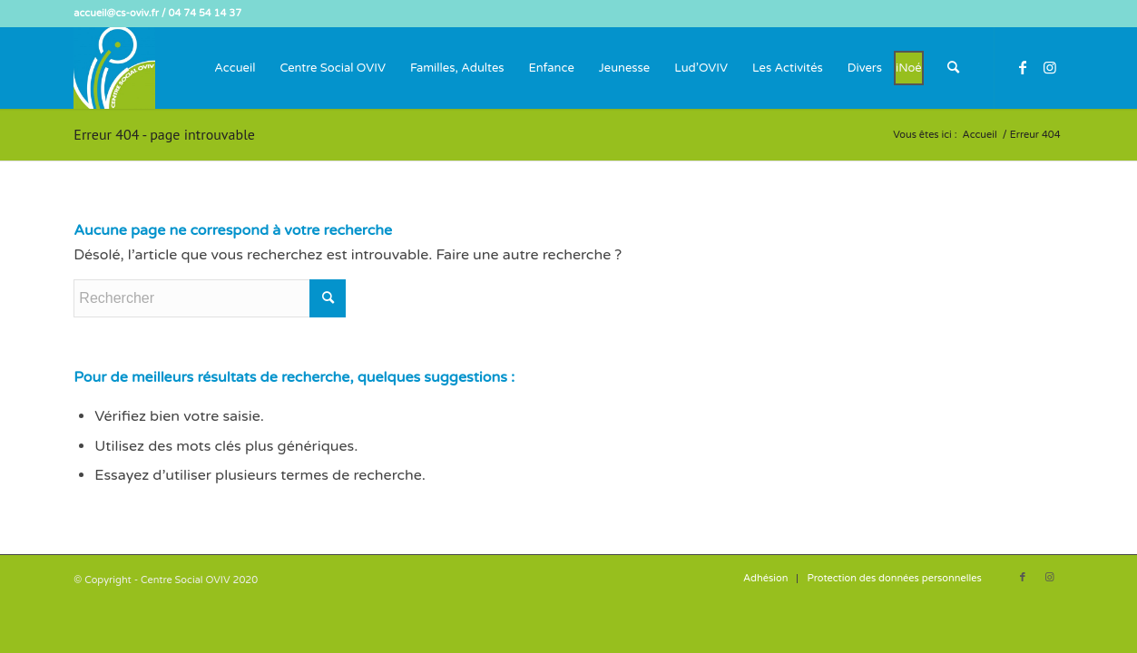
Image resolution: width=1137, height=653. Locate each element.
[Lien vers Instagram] (1049, 67)
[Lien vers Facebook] (1022, 67)
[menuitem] (234, 68)
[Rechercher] (953, 68)
